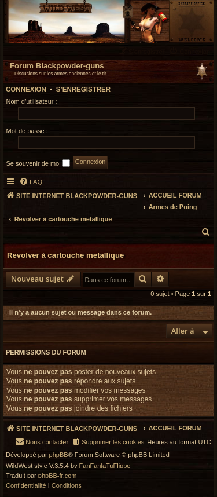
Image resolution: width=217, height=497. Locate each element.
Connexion (26, 89)
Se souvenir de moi (38, 163)
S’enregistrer (83, 89)
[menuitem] (191, 51)
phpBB (58, 455)
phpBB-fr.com (57, 475)
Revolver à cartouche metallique (65, 255)
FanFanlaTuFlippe (105, 466)
